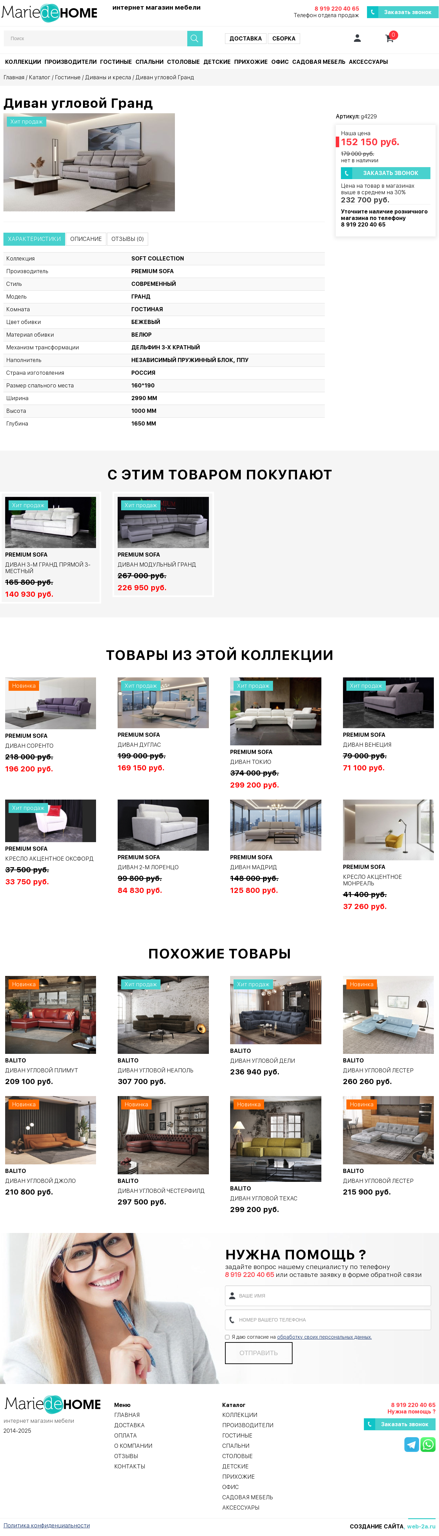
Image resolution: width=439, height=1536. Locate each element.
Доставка (245, 38)
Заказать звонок (408, 12)
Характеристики (34, 239)
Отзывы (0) (127, 239)
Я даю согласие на (298, 1337)
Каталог (39, 77)
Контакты (129, 1466)
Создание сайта (377, 1526)
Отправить (258, 1353)
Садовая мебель (318, 62)
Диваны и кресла (108, 77)
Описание (86, 239)
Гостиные (116, 62)
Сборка (284, 38)
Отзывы (126, 1456)
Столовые (183, 62)
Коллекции (23, 62)
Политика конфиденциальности (46, 1525)
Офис (280, 62)
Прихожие (251, 62)
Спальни (149, 62)
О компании (133, 1446)
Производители (71, 62)
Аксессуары (368, 62)
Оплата (125, 1435)
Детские (217, 62)
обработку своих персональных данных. (324, 1337)
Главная (13, 77)
